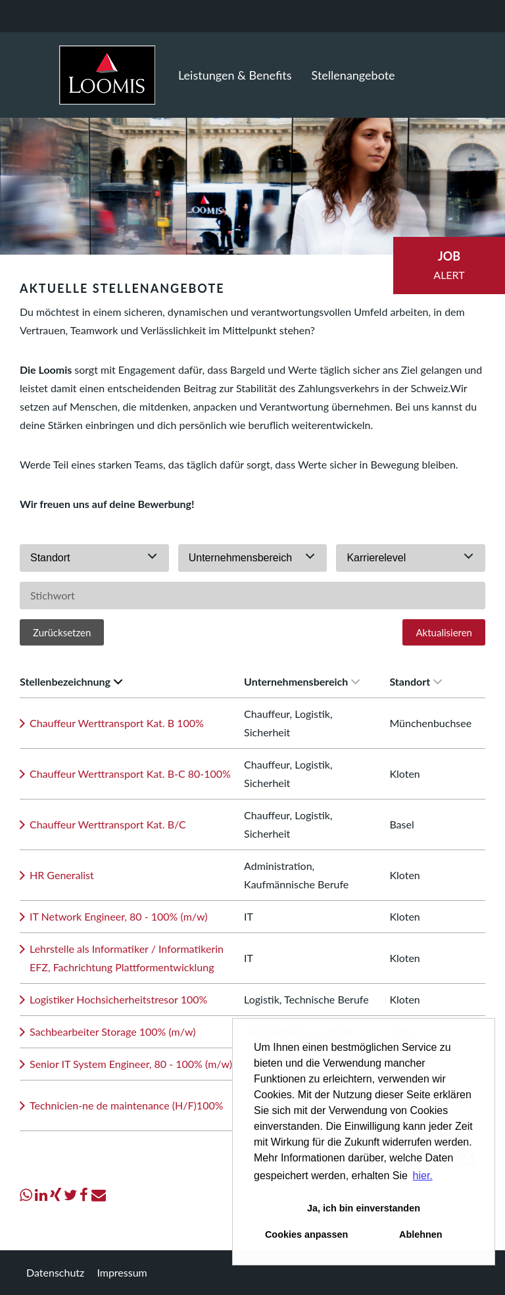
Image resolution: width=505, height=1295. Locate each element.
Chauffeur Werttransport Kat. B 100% (117, 723)
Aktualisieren (444, 632)
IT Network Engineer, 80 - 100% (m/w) (119, 916)
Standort (415, 681)
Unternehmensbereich (302, 681)
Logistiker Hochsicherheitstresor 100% (118, 999)
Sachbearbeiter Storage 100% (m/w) (113, 1031)
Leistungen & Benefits (235, 75)
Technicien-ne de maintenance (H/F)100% (127, 1105)
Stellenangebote (353, 75)
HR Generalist (62, 875)
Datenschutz (55, 1272)
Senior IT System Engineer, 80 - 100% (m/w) (131, 1063)
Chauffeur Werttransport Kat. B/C (108, 824)
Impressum (122, 1272)
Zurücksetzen (62, 632)
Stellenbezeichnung (71, 681)
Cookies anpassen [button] (306, 1234)
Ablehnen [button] (421, 1234)
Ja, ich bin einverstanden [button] (363, 1208)
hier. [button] (423, 1175)
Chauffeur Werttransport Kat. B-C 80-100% (130, 773)
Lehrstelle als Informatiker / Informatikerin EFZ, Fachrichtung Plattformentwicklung (127, 957)
